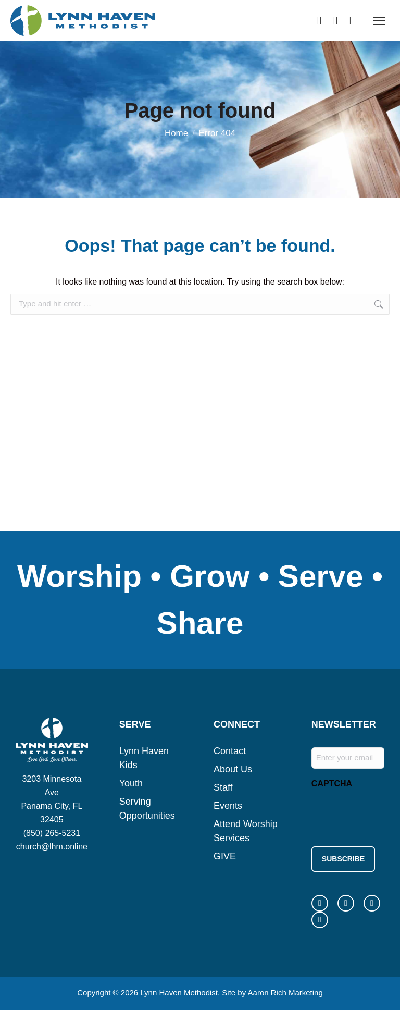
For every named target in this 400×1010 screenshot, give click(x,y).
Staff (223, 787)
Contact (230, 751)
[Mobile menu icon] (379, 20)
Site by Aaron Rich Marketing (272, 988)
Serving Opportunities (147, 808)
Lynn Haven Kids (144, 758)
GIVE (225, 856)
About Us (233, 769)
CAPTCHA (331, 783)
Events (228, 805)
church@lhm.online (52, 846)
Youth (131, 783)
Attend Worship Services (246, 831)
